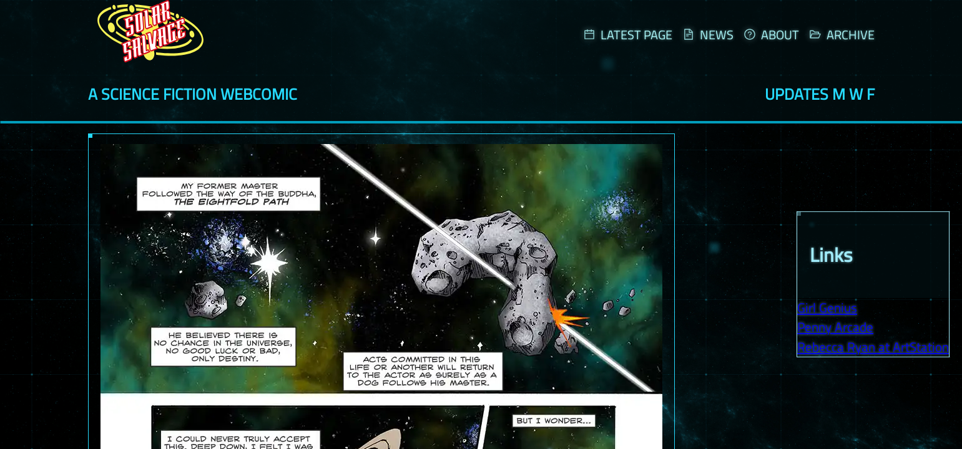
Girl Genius (827, 306)
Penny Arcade (835, 326)
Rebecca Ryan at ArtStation (873, 345)
